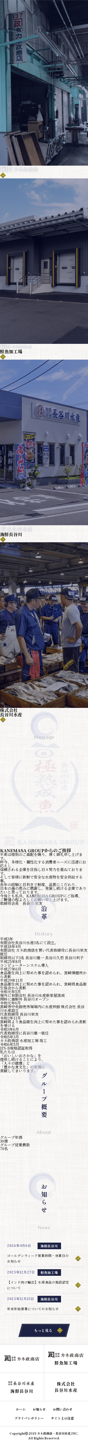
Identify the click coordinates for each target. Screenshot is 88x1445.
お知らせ (39, 1409)
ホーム (21, 1409)
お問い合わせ (63, 1409)
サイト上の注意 (62, 1418)
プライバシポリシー (29, 1418)
